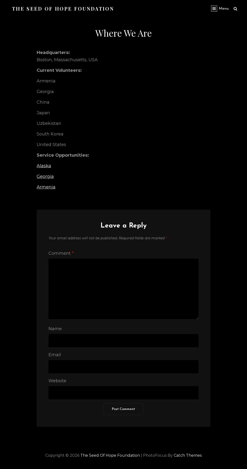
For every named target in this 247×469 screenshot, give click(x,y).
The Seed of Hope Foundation (63, 8)
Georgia (45, 176)
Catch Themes (188, 455)
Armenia (46, 187)
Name (55, 328)
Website (57, 380)
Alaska (44, 165)
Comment (61, 253)
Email (54, 354)
